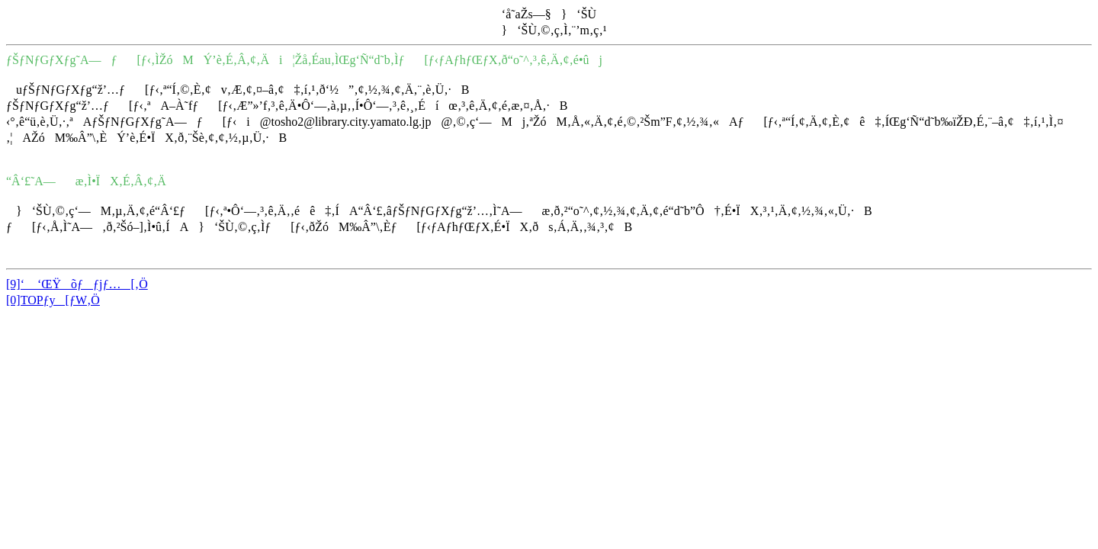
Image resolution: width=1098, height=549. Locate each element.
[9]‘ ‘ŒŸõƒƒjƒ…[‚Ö (77, 284)
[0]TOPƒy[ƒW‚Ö (53, 300)
